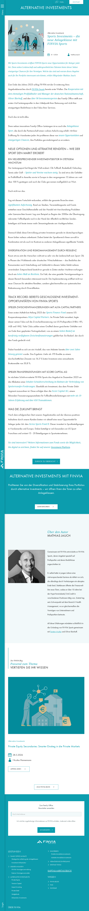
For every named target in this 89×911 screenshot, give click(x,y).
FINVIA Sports (38, 89)
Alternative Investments (20, 877)
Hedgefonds (15, 894)
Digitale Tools (55, 865)
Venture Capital (16, 883)
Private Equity (16, 880)
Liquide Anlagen (17, 867)
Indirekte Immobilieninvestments (61, 858)
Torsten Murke (55, 632)
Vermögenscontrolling (60, 861)
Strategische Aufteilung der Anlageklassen (25, 859)
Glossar (53, 888)
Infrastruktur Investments (19, 898)
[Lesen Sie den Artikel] (46, 705)
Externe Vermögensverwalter (21, 873)
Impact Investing (17, 887)
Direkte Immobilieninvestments (60, 854)
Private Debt (15, 891)
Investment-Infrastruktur (19, 863)
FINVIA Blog (54, 882)
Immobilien (54, 851)
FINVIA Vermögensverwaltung (21, 869)
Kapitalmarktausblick (60, 870)
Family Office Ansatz (18, 856)
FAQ (51, 885)
